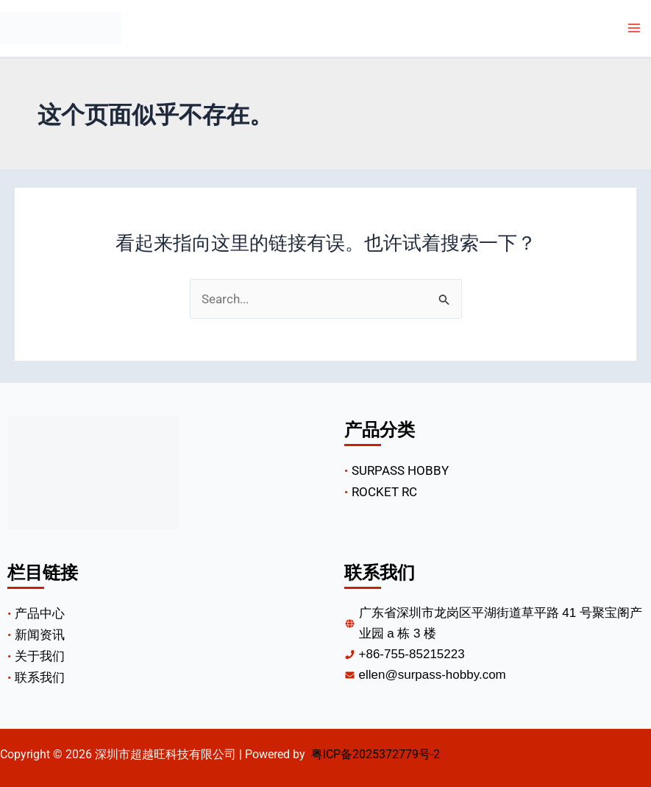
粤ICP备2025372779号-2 (375, 754)
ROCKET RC (384, 491)
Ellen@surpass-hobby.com (432, 675)
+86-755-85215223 (412, 654)
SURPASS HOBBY (400, 470)
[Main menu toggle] (635, 29)
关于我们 (40, 656)
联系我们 (40, 677)
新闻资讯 (40, 634)
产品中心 (40, 613)
